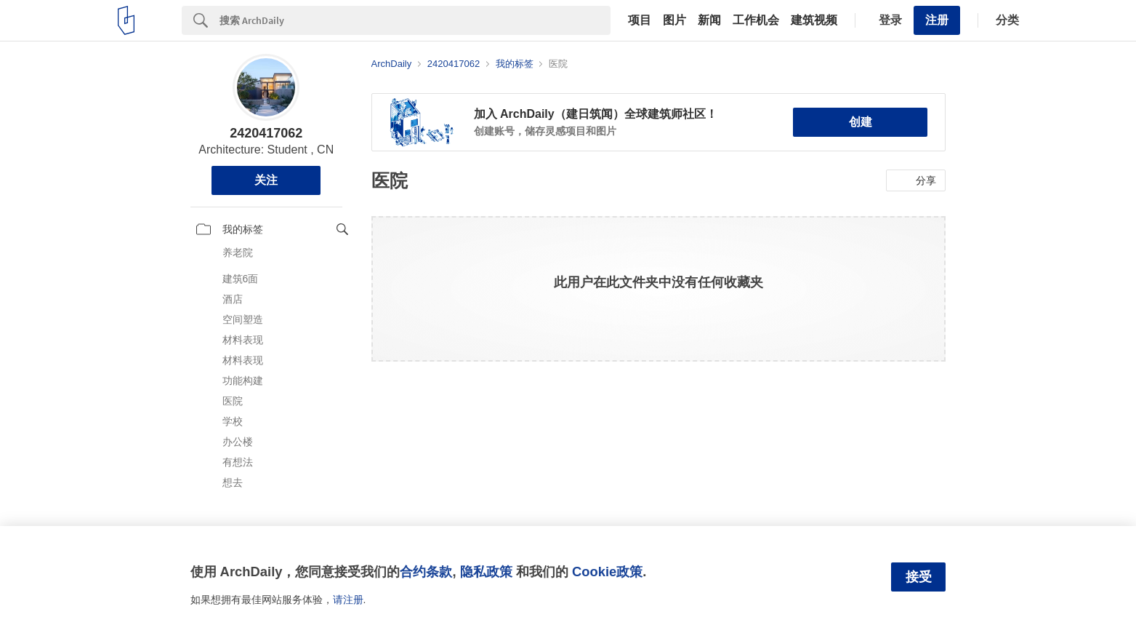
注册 (936, 20)
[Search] (415, 20)
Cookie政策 (607, 571)
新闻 (709, 20)
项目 (639, 20)
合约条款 (426, 571)
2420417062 (266, 133)
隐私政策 (486, 571)
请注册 (348, 599)
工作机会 (756, 20)
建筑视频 (814, 20)
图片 (674, 20)
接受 (919, 577)
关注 (266, 180)
